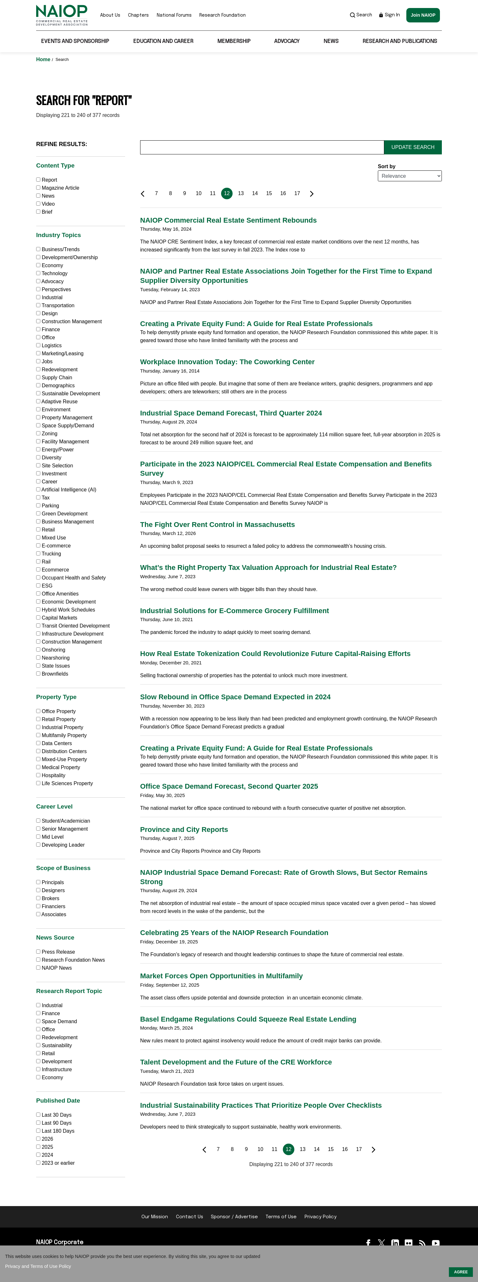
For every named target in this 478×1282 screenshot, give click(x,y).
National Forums (174, 15)
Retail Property (56, 719)
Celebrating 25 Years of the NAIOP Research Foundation (234, 933)
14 (255, 193)
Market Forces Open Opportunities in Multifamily (221, 976)
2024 (47, 1155)
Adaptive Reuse (57, 401)
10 (199, 193)
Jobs (44, 361)
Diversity (48, 457)
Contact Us (189, 1217)
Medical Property (58, 767)
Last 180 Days (58, 1131)
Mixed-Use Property (61, 759)
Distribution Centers (61, 751)
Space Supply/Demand (65, 425)
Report (46, 180)
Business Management (65, 521)
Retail (45, 529)
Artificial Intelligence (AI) (66, 489)
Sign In (389, 15)
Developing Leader (60, 845)
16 (283, 193)
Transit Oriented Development (73, 626)
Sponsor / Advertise (234, 1217)
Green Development (62, 513)
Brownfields (52, 674)
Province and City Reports (184, 830)
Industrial (49, 297)
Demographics (55, 385)
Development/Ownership (67, 257)
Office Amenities (57, 593)
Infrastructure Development (69, 634)
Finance (48, 329)
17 (297, 193)
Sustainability (54, 1045)
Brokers (48, 898)
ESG (44, 585)
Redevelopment (57, 369)
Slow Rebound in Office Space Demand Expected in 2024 (235, 697)
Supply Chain (54, 377)
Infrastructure (54, 1069)
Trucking (48, 553)
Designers (50, 890)
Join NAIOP (423, 15)
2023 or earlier (58, 1163)
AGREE (461, 1272)
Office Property (56, 711)
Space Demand (56, 1021)
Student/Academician (63, 821)
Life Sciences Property (64, 783)
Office (45, 337)
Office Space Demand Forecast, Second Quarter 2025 (229, 786)
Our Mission (154, 1217)
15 (269, 193)
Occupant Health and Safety (71, 577)
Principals (50, 882)
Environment (53, 409)
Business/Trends (58, 249)
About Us (110, 15)
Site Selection (54, 465)
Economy (49, 265)
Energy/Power (55, 449)
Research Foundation (222, 15)
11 (213, 193)
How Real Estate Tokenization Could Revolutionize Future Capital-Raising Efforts (275, 654)
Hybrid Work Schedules (65, 609)
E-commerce (53, 545)
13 (241, 193)
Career (46, 481)
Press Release (55, 952)
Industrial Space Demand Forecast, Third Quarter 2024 (231, 413)
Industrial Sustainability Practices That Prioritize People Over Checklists (261, 1105)
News (331, 41)
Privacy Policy (321, 1217)
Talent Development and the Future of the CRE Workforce (236, 1062)
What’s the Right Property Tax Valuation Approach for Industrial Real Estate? (268, 567)
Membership (234, 41)
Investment (51, 473)
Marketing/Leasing (60, 353)
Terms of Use (281, 1217)
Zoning (46, 433)
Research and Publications (399, 41)
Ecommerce (52, 569)
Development (54, 1061)
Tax (43, 497)
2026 (47, 1139)
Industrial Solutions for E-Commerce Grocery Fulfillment (234, 611)
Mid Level (50, 837)
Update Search (413, 147)
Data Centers (54, 743)
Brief (44, 212)
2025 (47, 1147)
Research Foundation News (70, 960)
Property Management (64, 417)
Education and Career (163, 41)
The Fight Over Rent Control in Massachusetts (217, 525)
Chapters (138, 15)
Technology (52, 273)
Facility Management (62, 441)
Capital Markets (56, 617)
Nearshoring (53, 658)
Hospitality (50, 775)
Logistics (49, 345)
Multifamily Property (61, 735)
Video (45, 204)
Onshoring (50, 650)
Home (44, 59)
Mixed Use (51, 537)
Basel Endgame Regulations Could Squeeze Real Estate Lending (248, 1019)
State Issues (53, 666)
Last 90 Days (56, 1123)
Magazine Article (57, 188)
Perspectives (53, 289)
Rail (43, 561)
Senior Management (62, 829)
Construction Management (69, 321)
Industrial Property (59, 727)
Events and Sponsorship (75, 41)
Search (361, 15)
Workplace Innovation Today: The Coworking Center (227, 362)
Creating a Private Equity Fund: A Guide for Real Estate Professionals (256, 324)
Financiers (50, 906)
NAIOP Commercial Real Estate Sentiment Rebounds (228, 220)
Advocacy (286, 41)
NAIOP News (54, 968)
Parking (47, 505)
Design (47, 313)
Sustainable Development (68, 393)
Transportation (55, 305)
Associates (51, 914)
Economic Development (66, 601)
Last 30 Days (56, 1115)
